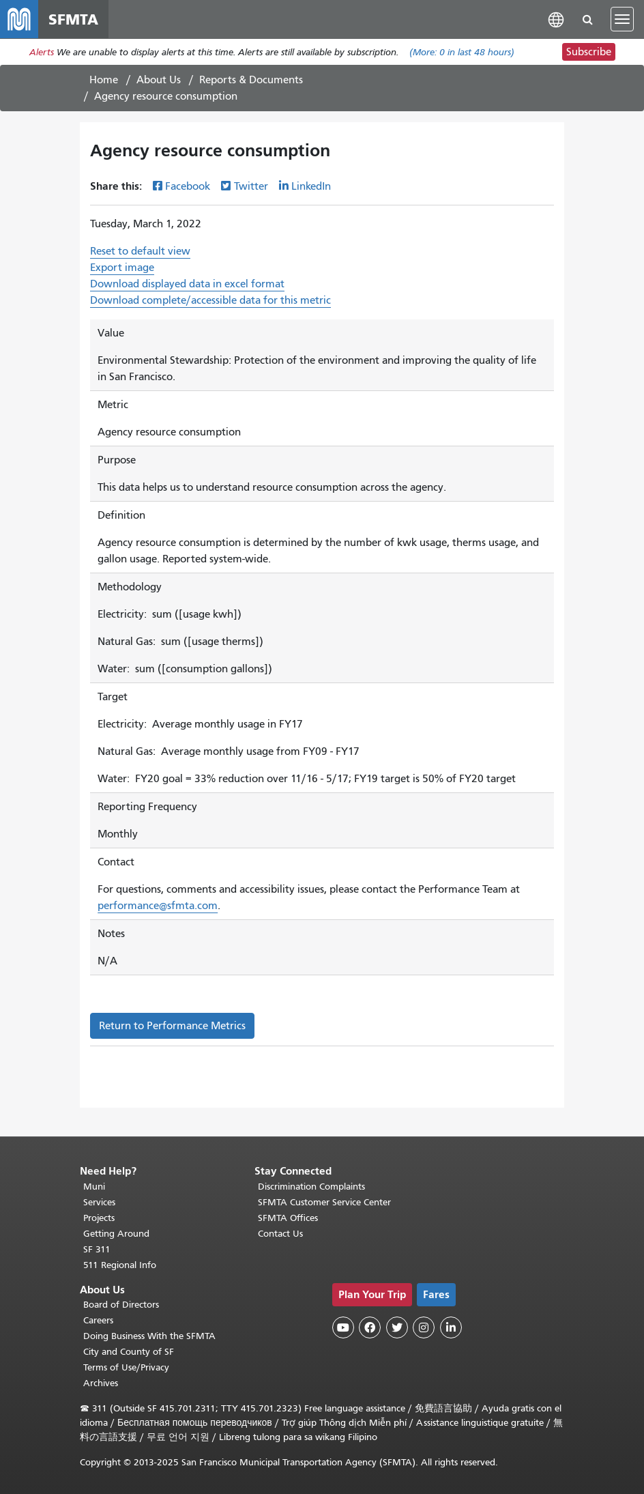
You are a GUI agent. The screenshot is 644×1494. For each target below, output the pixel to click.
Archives (100, 1383)
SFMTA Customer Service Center (324, 1202)
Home (103, 80)
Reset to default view (140, 251)
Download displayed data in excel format (187, 284)
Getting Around (116, 1233)
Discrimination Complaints (311, 1186)
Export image (122, 267)
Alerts (41, 52)
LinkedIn (311, 186)
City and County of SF (128, 1351)
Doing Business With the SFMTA (149, 1336)
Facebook (187, 186)
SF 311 (97, 1249)
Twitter (251, 186)
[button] (556, 19)
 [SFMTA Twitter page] (397, 1327)
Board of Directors (121, 1304)
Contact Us (280, 1233)
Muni (94, 1186)
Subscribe (588, 52)
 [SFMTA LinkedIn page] (451, 1327)
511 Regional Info (119, 1265)
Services (99, 1202)
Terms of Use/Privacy (126, 1367)
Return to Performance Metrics (172, 1026)
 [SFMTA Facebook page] (369, 1327)
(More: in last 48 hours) (461, 52)
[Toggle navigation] (622, 19)
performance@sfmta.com (158, 906)
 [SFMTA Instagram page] (423, 1327)
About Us (158, 80)
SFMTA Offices (288, 1218)
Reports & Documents (251, 80)
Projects (99, 1218)
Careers (98, 1320)
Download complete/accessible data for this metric (210, 300)
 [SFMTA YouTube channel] (343, 1327)
